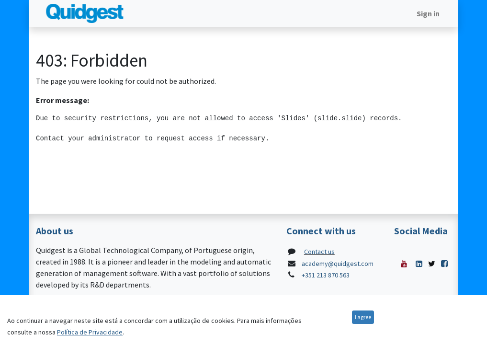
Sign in (428, 13)
